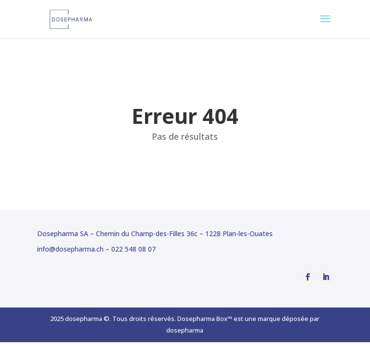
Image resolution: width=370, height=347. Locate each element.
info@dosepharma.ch (70, 249)
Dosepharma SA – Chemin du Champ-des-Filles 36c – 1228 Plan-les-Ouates (155, 233)
